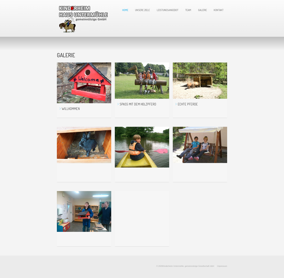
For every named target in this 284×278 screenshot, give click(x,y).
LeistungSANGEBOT (168, 10)
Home (125, 10)
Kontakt (219, 10)
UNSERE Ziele (142, 10)
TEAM (188, 10)
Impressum (222, 266)
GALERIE (202, 10)
